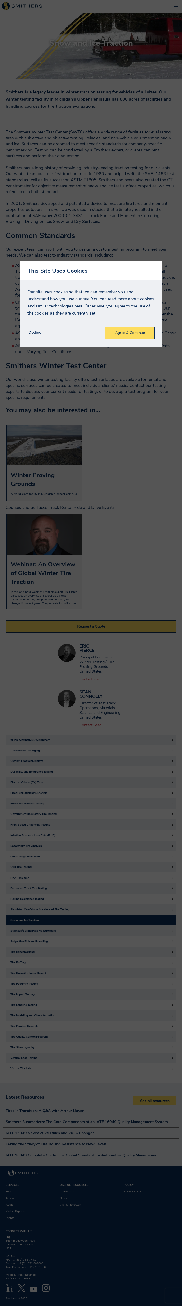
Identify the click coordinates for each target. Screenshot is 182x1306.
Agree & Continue (130, 332)
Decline (34, 332)
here (78, 306)
